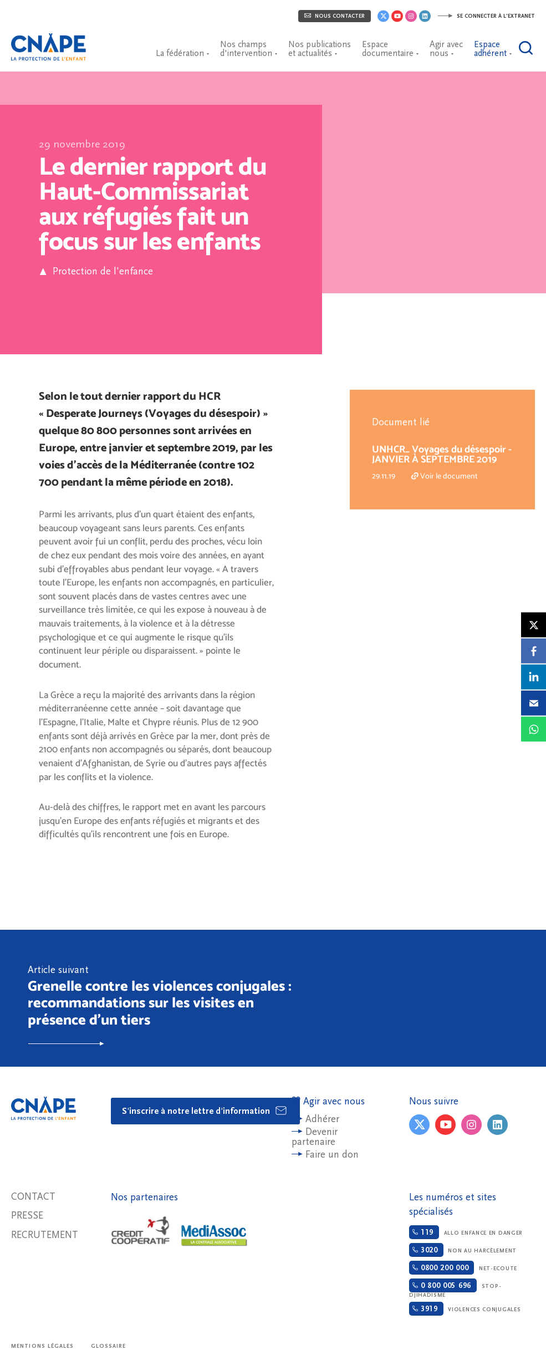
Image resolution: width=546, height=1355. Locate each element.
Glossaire (108, 1346)
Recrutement (44, 1235)
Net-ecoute (463, 1268)
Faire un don (332, 1154)
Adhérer (322, 1119)
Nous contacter (334, 16)
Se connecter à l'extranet (486, 16)
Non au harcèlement (463, 1250)
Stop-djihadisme (455, 1288)
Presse (27, 1215)
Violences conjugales (465, 1309)
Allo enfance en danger (466, 1232)
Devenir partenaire (315, 1137)
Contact (33, 1197)
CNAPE (52, 42)
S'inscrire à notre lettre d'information (205, 1110)
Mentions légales (42, 1346)
